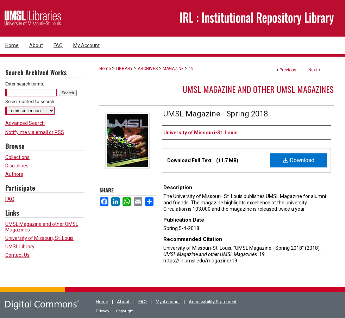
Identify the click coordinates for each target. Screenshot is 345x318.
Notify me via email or (34, 132)
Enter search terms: (24, 84)
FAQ (9, 199)
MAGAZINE (173, 68)
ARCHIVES (148, 68)
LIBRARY (124, 68)
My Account (168, 301)
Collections (17, 157)
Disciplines (17, 165)
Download (298, 160)
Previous (288, 70)
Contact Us (17, 255)
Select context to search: (30, 101)
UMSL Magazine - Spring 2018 (215, 113)
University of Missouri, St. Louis (39, 238)
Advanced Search (25, 123)
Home (105, 68)
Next (312, 70)
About (123, 301)
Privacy (102, 311)
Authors (14, 174)
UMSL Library (19, 246)
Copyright (124, 311)
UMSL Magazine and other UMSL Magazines (258, 89)
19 (191, 68)
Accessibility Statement (213, 301)
